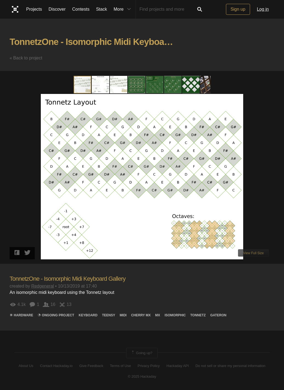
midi (123, 315)
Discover (56, 9)
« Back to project (26, 58)
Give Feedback (91, 366)
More (123, 9)
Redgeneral (42, 286)
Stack (101, 9)
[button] (101, 84)
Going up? (142, 353)
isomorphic (175, 315)
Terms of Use (120, 366)
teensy (108, 315)
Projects (34, 9)
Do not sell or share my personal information (230, 366)
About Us (26, 366)
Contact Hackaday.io (56, 366)
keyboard (88, 315)
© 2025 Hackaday (142, 376)
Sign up (238, 9)
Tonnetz (198, 315)
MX (157, 315)
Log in (263, 9)
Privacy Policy (148, 366)
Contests (81, 9)
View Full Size (253, 253)
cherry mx (141, 315)
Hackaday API (178, 366)
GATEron (218, 315)
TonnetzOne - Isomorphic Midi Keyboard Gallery (106, 42)
